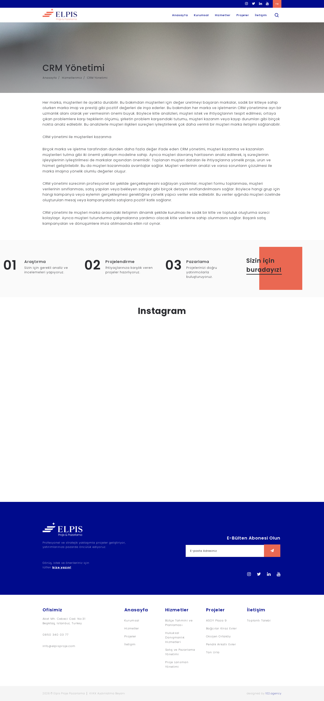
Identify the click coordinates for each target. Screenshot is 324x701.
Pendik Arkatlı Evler (221, 644)
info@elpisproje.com (59, 646)
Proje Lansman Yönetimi (176, 664)
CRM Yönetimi (97, 78)
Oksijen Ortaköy (218, 636)
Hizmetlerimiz (72, 78)
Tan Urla (212, 652)
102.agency (273, 693)
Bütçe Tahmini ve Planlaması (179, 622)
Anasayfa (180, 15)
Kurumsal (201, 15)
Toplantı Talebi (259, 620)
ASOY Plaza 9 (216, 620)
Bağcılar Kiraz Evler (221, 628)
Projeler (242, 15)
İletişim (261, 15)
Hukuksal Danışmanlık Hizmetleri (175, 637)
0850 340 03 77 (56, 635)
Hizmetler (222, 15)
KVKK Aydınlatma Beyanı (107, 693)
